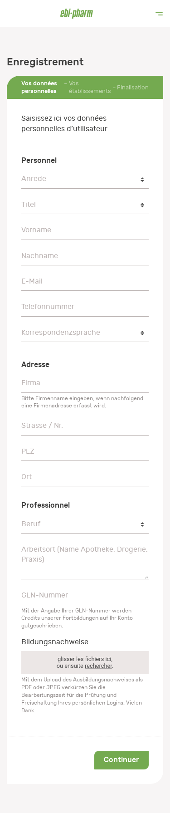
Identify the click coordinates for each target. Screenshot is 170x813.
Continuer (121, 759)
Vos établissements (90, 87)
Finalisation (133, 87)
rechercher (98, 665)
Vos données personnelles (39, 87)
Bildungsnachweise (54, 642)
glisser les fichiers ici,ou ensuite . (85, 662)
